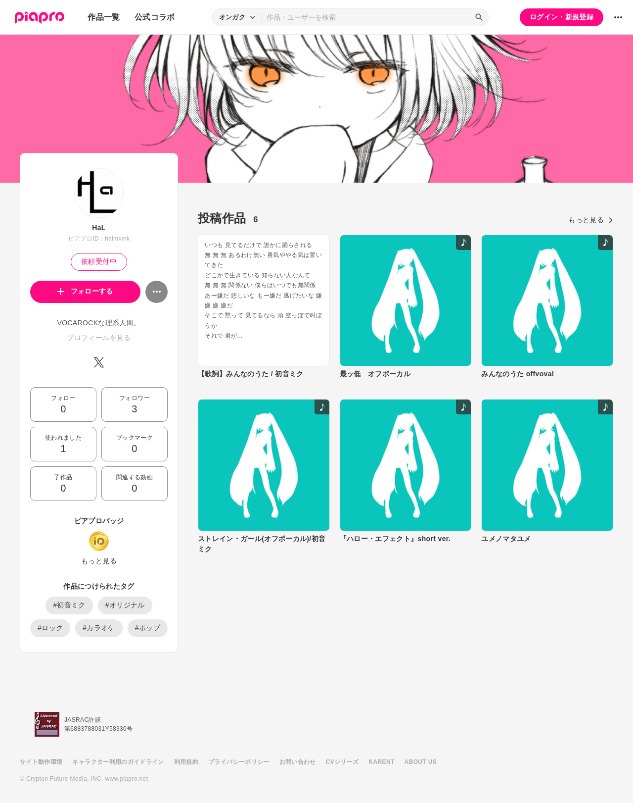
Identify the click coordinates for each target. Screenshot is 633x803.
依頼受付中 (99, 261)
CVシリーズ (342, 761)
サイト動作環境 (41, 761)
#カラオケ (99, 628)
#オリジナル (125, 605)
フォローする (85, 291)
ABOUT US (421, 761)
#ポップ (147, 628)
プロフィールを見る (99, 338)
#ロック (50, 628)
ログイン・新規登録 (561, 17)
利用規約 (186, 761)
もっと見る (99, 561)
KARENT (382, 761)
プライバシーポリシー (239, 761)
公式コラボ (155, 17)
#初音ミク (69, 605)
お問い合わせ (297, 761)
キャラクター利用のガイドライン (118, 761)
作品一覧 (104, 17)
